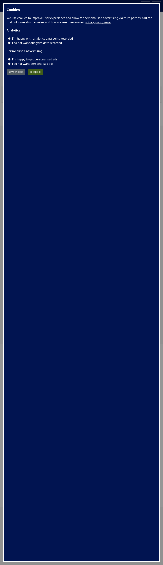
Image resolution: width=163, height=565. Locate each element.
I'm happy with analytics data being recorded (42, 39)
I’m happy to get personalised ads (34, 59)
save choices (16, 71)
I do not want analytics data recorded (37, 43)
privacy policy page (98, 22)
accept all (35, 71)
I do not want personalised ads (32, 64)
